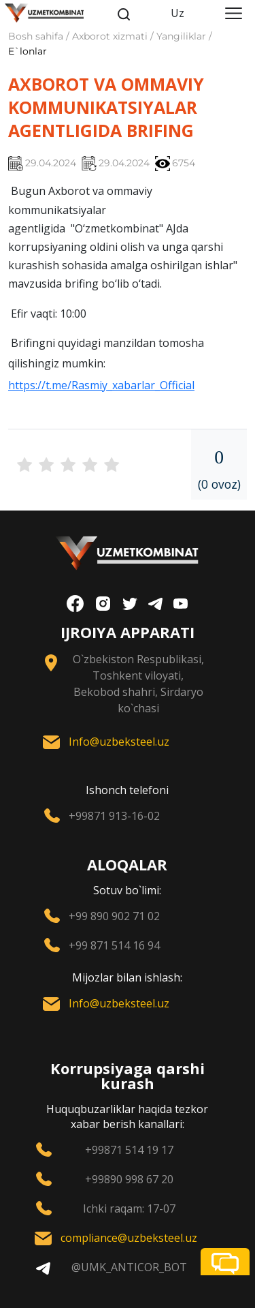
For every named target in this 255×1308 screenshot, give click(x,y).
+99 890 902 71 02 (114, 916)
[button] (225, 1261)
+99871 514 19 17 (129, 1149)
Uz (177, 12)
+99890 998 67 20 (129, 1179)
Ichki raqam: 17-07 (129, 1208)
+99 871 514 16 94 (114, 945)
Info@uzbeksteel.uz (119, 741)
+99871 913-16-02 (114, 815)
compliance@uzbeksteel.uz (129, 1237)
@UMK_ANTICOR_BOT (129, 1267)
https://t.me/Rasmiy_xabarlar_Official (101, 385)
